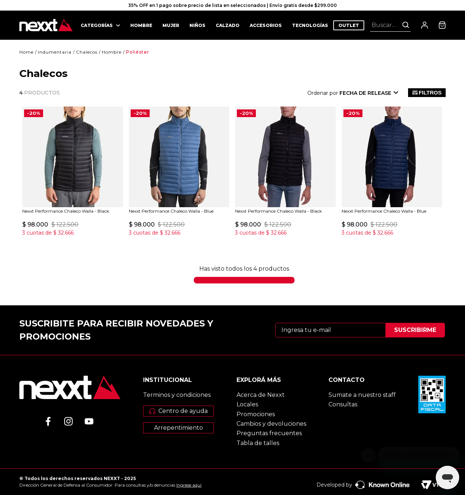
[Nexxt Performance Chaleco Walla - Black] (72, 172)
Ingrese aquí (188, 485)
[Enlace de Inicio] (26, 52)
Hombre (112, 52)
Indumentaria (55, 52)
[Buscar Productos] (405, 24)
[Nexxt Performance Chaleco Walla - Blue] (179, 172)
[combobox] (390, 25)
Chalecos (86, 52)
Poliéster (137, 52)
